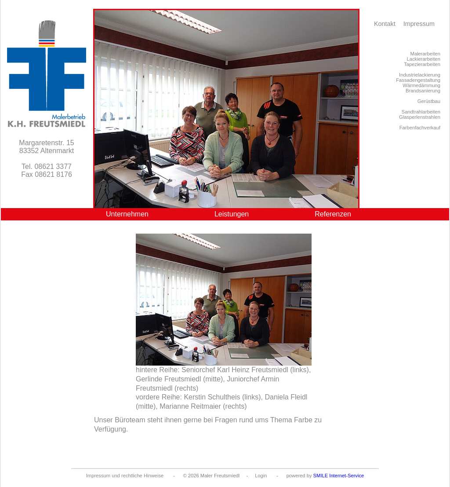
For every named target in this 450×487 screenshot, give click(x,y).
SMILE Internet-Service (338, 475)
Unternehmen (127, 214)
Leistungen (231, 214)
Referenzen (333, 214)
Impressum (419, 23)
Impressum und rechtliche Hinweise (125, 475)
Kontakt (385, 23)
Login (261, 475)
